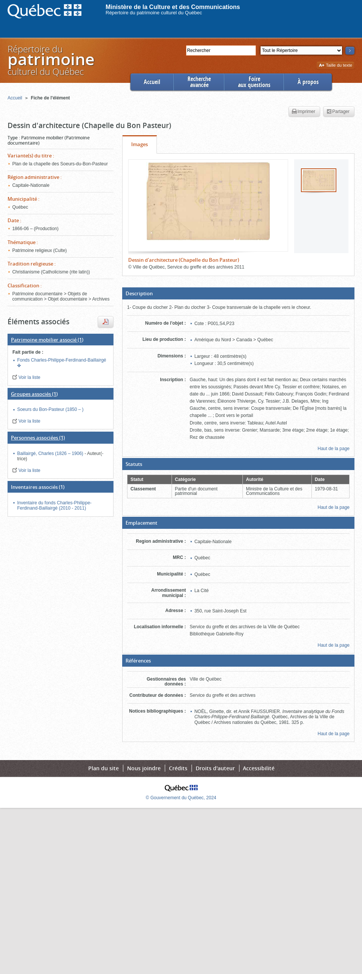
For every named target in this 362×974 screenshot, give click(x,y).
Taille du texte (335, 66)
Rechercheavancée (199, 82)
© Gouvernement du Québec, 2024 (181, 797)
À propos (308, 81)
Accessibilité (259, 768)
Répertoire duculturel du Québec (51, 60)
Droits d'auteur (215, 768)
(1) (47, 339)
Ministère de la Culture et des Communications (173, 7)
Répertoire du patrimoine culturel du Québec (154, 12)
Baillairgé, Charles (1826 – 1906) (50, 453)
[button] (238, 293)
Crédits (178, 768)
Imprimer (303, 112)
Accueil (152, 81)
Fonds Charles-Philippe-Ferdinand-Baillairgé (61, 360)
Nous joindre (144, 768)
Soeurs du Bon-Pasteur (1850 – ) (50, 409)
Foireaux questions (254, 82)
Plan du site (103, 768)
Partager (338, 112)
